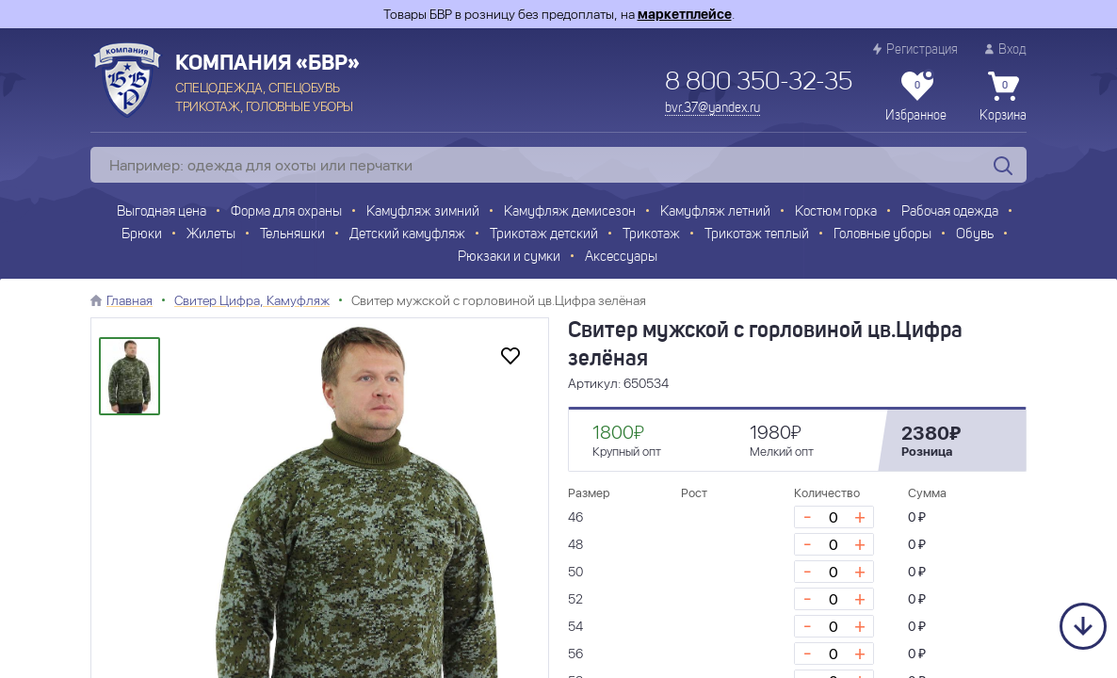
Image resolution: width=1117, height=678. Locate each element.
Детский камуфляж (407, 235)
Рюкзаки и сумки (509, 257)
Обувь (975, 235)
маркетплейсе (685, 14)
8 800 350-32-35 (758, 83)
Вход (1006, 49)
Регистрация (915, 49)
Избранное (916, 97)
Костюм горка (836, 212)
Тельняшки (292, 235)
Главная (129, 300)
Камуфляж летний (715, 212)
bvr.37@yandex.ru (712, 108)
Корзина (1003, 97)
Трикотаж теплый (756, 235)
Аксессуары (621, 257)
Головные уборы (882, 235)
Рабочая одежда (949, 212)
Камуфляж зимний (422, 212)
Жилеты (210, 235)
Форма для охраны (286, 212)
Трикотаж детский (544, 235)
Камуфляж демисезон (570, 212)
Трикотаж (651, 235)
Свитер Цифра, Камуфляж (252, 300)
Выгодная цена (161, 212)
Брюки (141, 235)
